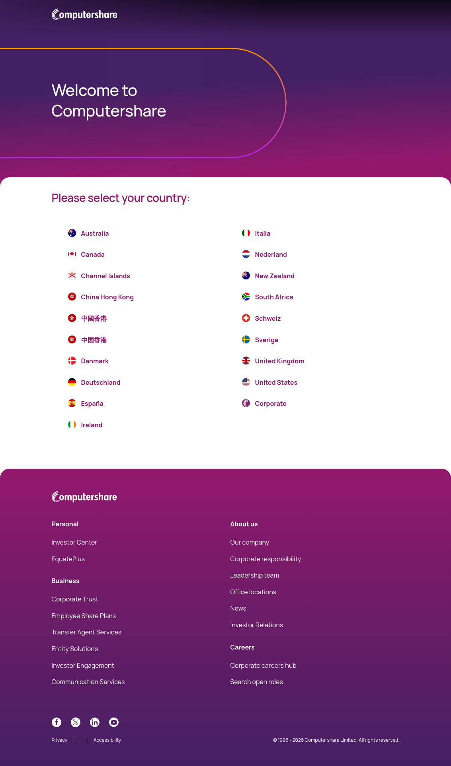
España (85, 405)
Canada (86, 256)
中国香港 (87, 341)
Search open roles (256, 681)
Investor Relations (256, 625)
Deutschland (94, 384)
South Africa (267, 298)
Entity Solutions (75, 648)
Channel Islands (99, 277)
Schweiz (261, 320)
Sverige (260, 341)
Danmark (88, 362)
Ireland (85, 426)
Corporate (264, 405)
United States (270, 384)
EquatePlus (68, 559)
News (238, 608)
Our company (249, 542)
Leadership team (254, 575)
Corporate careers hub (263, 665)
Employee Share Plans (84, 615)
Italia (256, 234)
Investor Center (75, 542)
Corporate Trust (75, 599)
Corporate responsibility (265, 559)
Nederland (264, 256)
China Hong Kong (101, 298)
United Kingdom (273, 362)
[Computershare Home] (84, 498)
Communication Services (88, 681)
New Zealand (268, 277)
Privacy (60, 740)
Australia (88, 234)
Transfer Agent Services (87, 632)
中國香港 (87, 320)
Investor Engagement (83, 665)
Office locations (253, 592)
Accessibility (107, 740)
